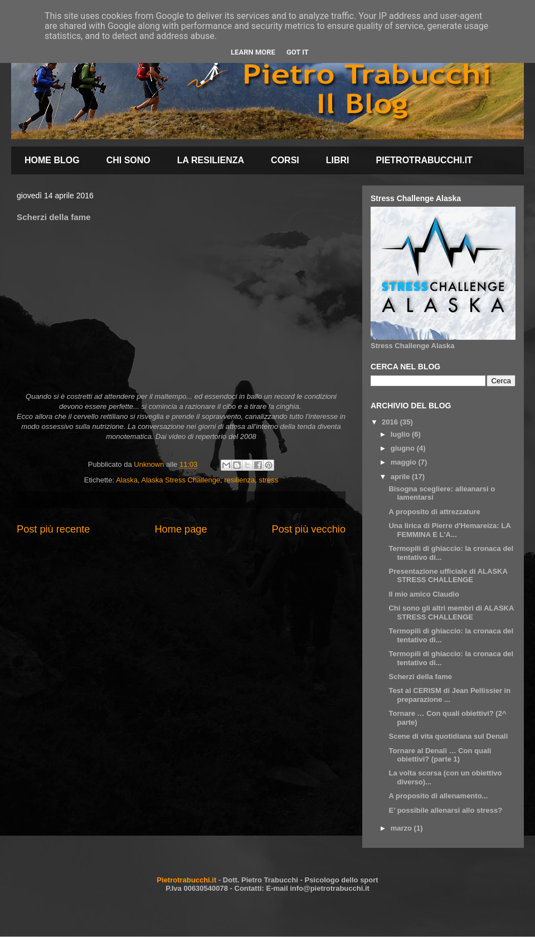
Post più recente (53, 529)
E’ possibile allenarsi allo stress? (445, 810)
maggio (405, 462)
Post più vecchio (309, 529)
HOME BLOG (52, 160)
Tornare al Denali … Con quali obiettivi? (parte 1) (439, 755)
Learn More (253, 52)
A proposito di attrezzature (434, 511)
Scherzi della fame (419, 676)
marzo (402, 828)
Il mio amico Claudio (423, 594)
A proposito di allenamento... (438, 796)
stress (269, 480)
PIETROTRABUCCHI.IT (424, 160)
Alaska (127, 480)
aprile (401, 476)
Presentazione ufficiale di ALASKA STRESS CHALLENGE (447, 575)
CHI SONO (128, 160)
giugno (404, 448)
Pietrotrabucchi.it (186, 880)
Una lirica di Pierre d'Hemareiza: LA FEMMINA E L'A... (449, 530)
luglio (401, 434)
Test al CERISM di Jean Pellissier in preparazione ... (449, 695)
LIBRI (337, 160)
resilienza (239, 480)
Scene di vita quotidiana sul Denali (448, 736)
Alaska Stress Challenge (180, 480)
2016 (391, 422)
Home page (180, 529)
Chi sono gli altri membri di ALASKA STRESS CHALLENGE (450, 612)
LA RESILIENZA (210, 160)
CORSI (285, 160)
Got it (297, 52)
